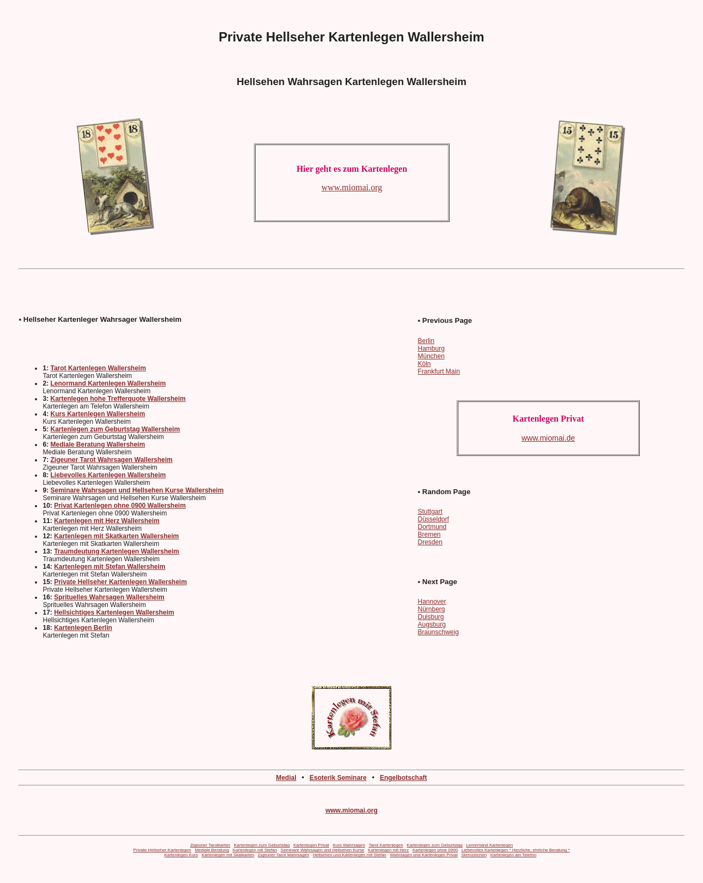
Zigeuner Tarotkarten (210, 845)
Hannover (431, 601)
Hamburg (430, 348)
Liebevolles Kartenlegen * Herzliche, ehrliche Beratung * (516, 850)
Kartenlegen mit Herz (388, 850)
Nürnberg (431, 609)
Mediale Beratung (212, 850)
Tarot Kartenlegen (386, 845)
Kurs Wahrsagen (349, 845)
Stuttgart (429, 511)
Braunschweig (437, 632)
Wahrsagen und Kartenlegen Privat (423, 854)
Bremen (428, 534)
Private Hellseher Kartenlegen (162, 850)
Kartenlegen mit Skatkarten (228, 854)
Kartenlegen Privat (311, 845)
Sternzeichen (474, 854)
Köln (424, 364)
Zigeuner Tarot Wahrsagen (283, 854)
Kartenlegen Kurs (181, 854)
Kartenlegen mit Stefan (255, 850)
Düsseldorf (433, 519)
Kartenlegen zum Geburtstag (261, 845)
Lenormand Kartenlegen (489, 845)
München (430, 356)
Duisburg (430, 617)
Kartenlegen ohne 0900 (435, 850)
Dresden (429, 542)
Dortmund (431, 527)
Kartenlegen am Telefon (513, 854)
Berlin (425, 341)
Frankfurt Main (438, 371)
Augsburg (431, 624)
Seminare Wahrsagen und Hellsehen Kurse (323, 850)
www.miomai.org (351, 810)
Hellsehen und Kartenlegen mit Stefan (349, 854)
